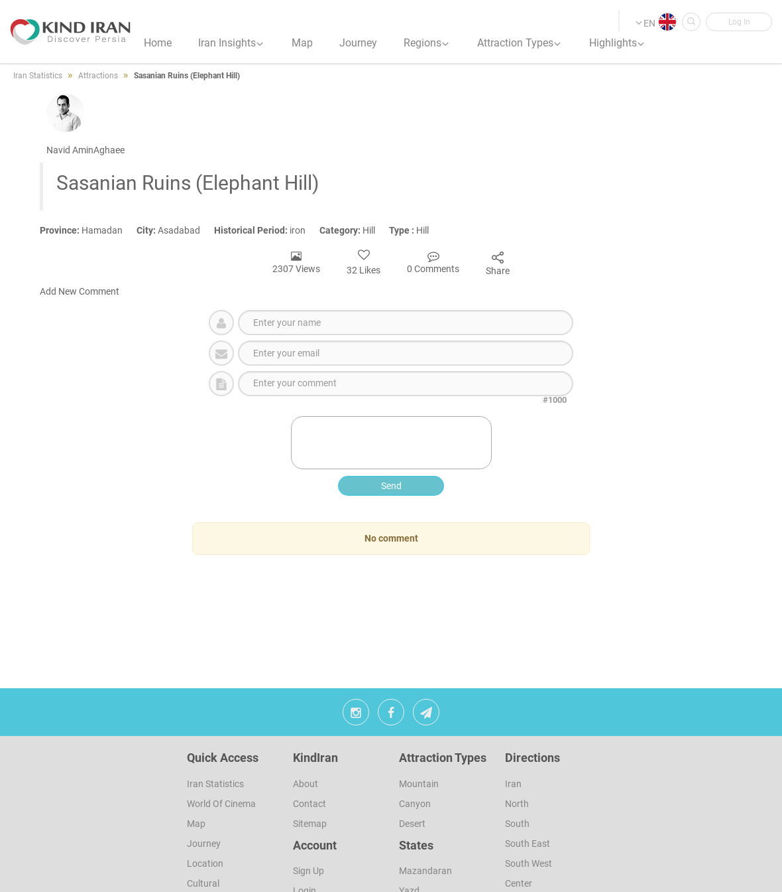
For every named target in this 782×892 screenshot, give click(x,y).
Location (205, 863)
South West (528, 863)
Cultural (203, 883)
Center (518, 883)
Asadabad (175, 230)
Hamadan (88, 230)
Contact (309, 803)
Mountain (419, 784)
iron (266, 230)
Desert (412, 823)
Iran (513, 784)
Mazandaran (425, 870)
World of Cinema (221, 803)
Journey (204, 843)
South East (527, 843)
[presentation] (392, 443)
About (305, 784)
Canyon (415, 803)
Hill (354, 230)
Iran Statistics (215, 784)
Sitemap (310, 823)
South (517, 823)
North (517, 803)
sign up (308, 870)
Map (196, 823)
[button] (739, 22)
